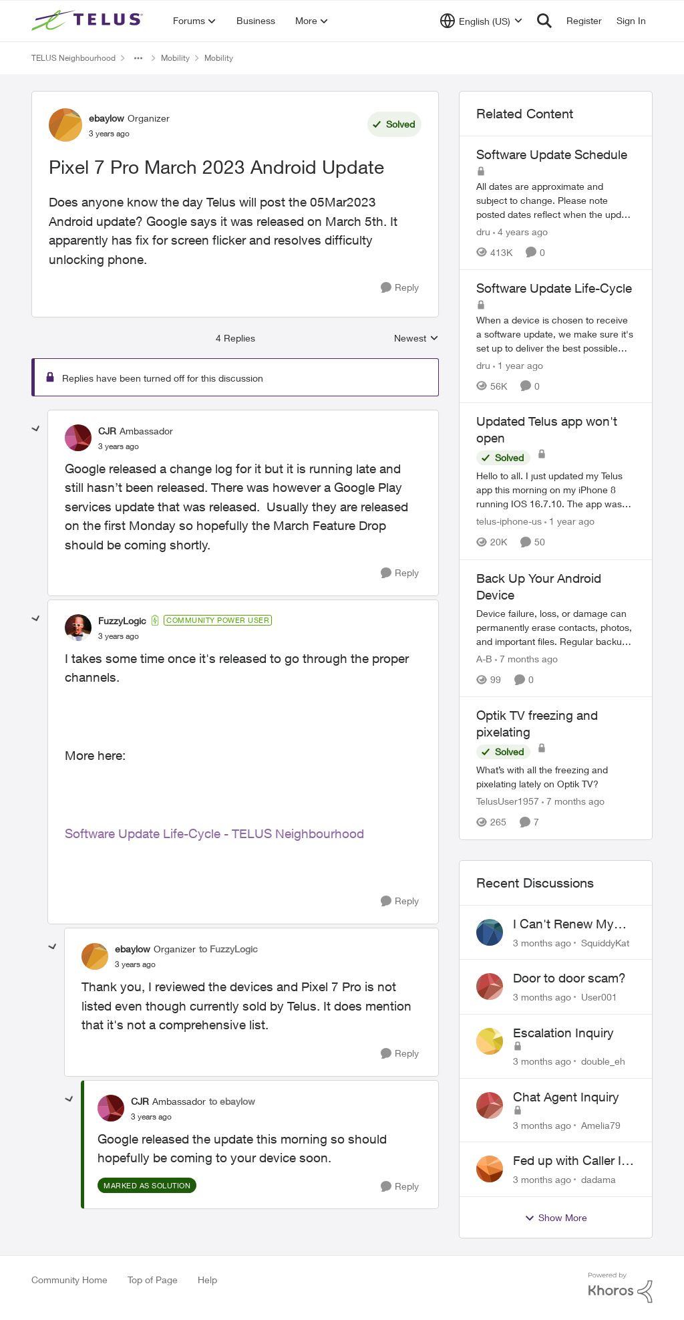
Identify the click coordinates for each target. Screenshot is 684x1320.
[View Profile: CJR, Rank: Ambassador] (78, 437)
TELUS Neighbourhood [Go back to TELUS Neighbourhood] (73, 58)
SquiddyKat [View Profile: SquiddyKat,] (605, 942)
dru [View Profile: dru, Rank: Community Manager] (483, 231)
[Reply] (399, 288)
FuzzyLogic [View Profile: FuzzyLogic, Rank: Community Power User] (122, 620)
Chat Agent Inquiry (566, 1096)
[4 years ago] (520, 232)
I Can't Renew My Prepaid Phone (563, 924)
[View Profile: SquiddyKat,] (489, 932)
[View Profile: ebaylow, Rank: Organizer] (65, 125)
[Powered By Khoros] (620, 1288)
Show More (555, 1218)
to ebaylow (232, 1101)
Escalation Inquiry (563, 1032)
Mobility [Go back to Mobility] (175, 58)
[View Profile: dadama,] (489, 1169)
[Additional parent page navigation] (138, 58)
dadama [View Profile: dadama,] (598, 1179)
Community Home (69, 1279)
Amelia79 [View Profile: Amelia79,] (601, 1124)
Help (207, 1279)
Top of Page (153, 1279)
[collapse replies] (36, 429)
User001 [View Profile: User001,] (599, 997)
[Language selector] (481, 20)
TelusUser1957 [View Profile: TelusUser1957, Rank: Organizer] (507, 801)
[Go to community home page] (88, 20)
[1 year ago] (518, 365)
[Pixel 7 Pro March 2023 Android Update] (118, 446)
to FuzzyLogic (228, 948)
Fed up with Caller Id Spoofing (571, 1161)
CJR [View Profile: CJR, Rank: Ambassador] (107, 430)
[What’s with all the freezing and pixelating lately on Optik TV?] (555, 777)
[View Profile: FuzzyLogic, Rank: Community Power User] (78, 627)
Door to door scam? (569, 977)
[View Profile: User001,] (489, 986)
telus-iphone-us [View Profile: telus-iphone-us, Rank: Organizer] (509, 521)
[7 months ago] (526, 659)
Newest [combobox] (416, 338)
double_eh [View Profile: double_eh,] (603, 1061)
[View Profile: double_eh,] (489, 1041)
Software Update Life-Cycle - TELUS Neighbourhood (214, 833)
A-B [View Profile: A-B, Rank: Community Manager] (484, 658)
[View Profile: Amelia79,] (489, 1105)
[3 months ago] (542, 942)
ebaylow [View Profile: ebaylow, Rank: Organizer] (106, 118)
